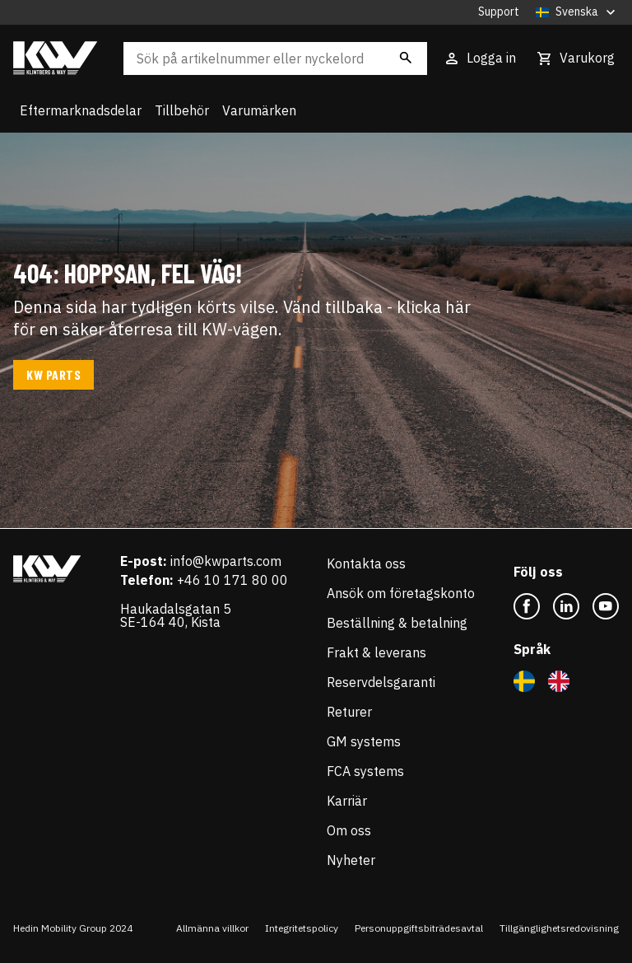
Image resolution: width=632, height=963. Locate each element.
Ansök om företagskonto (401, 593)
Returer (349, 712)
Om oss (349, 830)
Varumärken (259, 110)
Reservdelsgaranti (381, 682)
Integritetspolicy (301, 928)
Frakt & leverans (376, 652)
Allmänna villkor (212, 928)
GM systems (364, 741)
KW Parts (53, 374)
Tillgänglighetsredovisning (559, 928)
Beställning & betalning (397, 623)
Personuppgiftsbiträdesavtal (419, 928)
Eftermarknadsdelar (81, 110)
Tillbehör (182, 110)
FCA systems (365, 771)
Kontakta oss (366, 563)
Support (498, 12)
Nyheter (351, 860)
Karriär (347, 800)
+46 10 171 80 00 (232, 580)
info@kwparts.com (225, 561)
